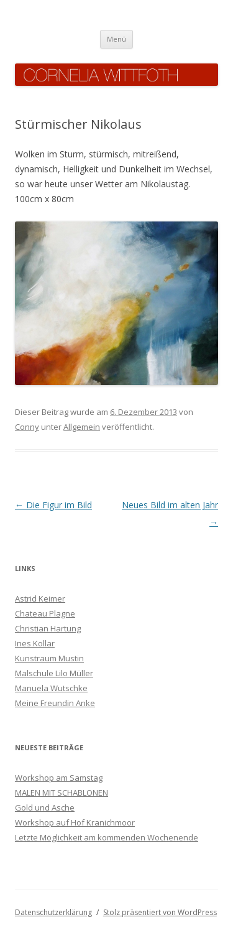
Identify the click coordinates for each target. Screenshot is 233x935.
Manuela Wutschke (51, 688)
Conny (27, 426)
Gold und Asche (45, 807)
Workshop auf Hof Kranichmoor (75, 822)
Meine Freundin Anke (55, 703)
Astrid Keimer (40, 598)
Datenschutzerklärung (53, 912)
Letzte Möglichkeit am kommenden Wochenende (106, 837)
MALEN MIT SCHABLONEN (61, 792)
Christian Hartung (48, 628)
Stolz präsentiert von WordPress (160, 912)
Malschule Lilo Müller (54, 673)
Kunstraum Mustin (49, 658)
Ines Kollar (35, 643)
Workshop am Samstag (59, 777)
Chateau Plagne (45, 613)
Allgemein (81, 426)
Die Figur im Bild (53, 505)
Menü (116, 39)
